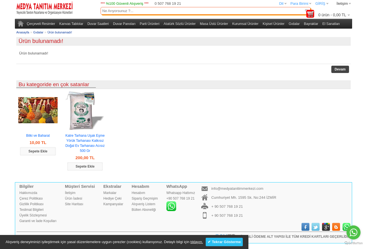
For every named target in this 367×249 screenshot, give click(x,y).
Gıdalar (294, 24)
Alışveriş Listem (143, 204)
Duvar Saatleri (98, 24)
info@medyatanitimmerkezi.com (237, 188)
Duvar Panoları (124, 24)
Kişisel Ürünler (273, 24)
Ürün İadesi (73, 198)
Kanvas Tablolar (71, 24)
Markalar (110, 193)
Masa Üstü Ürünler (214, 24)
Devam (340, 69)
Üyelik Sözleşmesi (33, 215)
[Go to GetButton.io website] (354, 243)
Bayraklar (311, 24)
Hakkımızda (28, 193)
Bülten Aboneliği (144, 210)
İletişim (342, 3)
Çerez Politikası (31, 198)
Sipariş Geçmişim (145, 198)
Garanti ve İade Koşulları (37, 221)
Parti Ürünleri (149, 24)
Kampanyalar (113, 204)
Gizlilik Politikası (31, 204)
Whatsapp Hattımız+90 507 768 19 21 (180, 201)
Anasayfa (22, 32)
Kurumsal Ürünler (245, 24)
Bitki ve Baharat (38, 136)
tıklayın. (196, 242)
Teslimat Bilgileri (31, 210)
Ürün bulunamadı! (59, 32)
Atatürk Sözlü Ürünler (180, 24)
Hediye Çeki (112, 198)
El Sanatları (331, 24)
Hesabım (138, 193)
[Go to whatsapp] (353, 232)
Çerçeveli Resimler (41, 24)
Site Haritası (74, 204)
